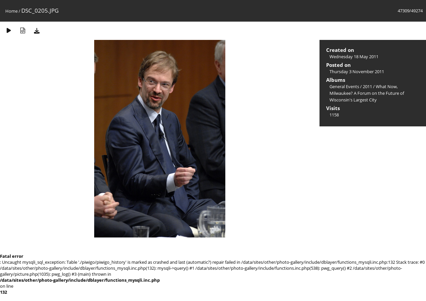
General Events (344, 86)
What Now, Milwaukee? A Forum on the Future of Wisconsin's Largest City (366, 93)
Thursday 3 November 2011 (356, 72)
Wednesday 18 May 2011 (353, 57)
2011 (367, 86)
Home (11, 11)
